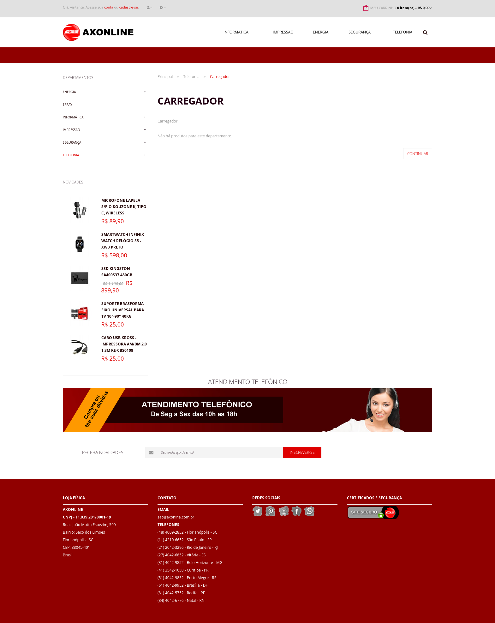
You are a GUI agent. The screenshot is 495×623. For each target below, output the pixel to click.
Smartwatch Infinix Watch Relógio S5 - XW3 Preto (122, 241)
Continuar (417, 153)
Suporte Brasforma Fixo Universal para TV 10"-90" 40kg (122, 310)
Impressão (71, 130)
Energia (69, 92)
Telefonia (71, 155)
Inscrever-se (302, 452)
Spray (67, 104)
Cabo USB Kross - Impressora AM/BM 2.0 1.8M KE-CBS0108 (124, 344)
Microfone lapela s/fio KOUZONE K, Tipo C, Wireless (123, 207)
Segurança (72, 142)
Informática (73, 117)
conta (108, 7)
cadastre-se (128, 7)
